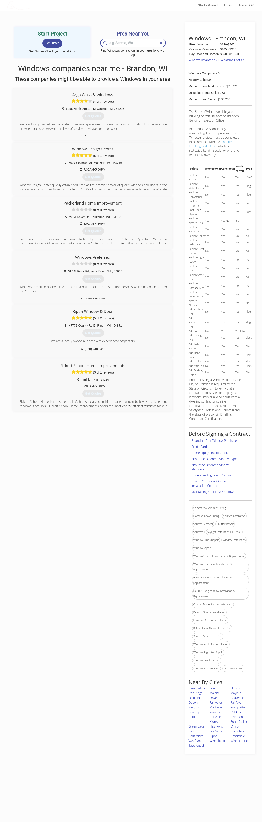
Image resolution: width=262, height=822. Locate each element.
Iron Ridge (196, 693)
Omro (235, 726)
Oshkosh (236, 712)
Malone (215, 693)
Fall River (236, 702)
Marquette (238, 707)
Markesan (216, 707)
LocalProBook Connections (197, 799)
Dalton (193, 702)
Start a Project (208, 5)
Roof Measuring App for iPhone (127, 799)
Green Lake (196, 726)
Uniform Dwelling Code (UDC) (210, 144)
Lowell (214, 698)
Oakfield (194, 698)
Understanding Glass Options (212, 475)
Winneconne (239, 741)
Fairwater (216, 702)
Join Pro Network (119, 785)
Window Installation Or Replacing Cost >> (217, 60)
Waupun (215, 712)
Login (228, 5)
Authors (186, 795)
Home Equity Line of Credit (210, 453)
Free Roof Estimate (59, 799)
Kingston (195, 707)
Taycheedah (197, 745)
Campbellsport (199, 688)
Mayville (236, 693)
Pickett (193, 731)
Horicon (236, 688)
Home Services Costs (61, 785)
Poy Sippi (216, 731)
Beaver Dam (239, 698)
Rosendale (238, 736)
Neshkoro (216, 726)
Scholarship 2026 (191, 785)
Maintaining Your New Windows (213, 492)
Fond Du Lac (239, 722)
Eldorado (237, 717)
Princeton (237, 731)
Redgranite (196, 736)
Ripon (213, 736)
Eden (213, 688)
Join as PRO (246, 5)
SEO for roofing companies (197, 804)
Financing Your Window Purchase (214, 441)
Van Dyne (195, 741)
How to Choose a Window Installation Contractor (209, 483)
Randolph (195, 712)
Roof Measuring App (121, 795)
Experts (113, 790)
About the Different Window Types (215, 459)
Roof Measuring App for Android (128, 804)
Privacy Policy (189, 790)
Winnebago (217, 741)
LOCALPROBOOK (31, 5)
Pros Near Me (56, 790)
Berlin (193, 717)
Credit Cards (200, 447)
